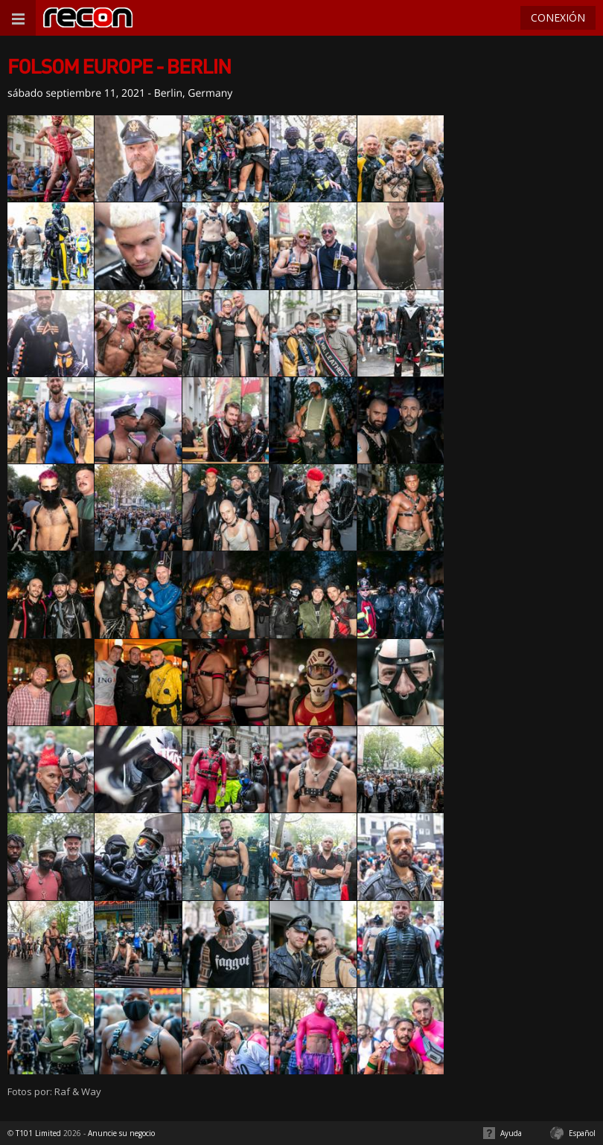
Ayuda (511, 1133)
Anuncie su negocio (121, 1133)
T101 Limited (38, 1133)
